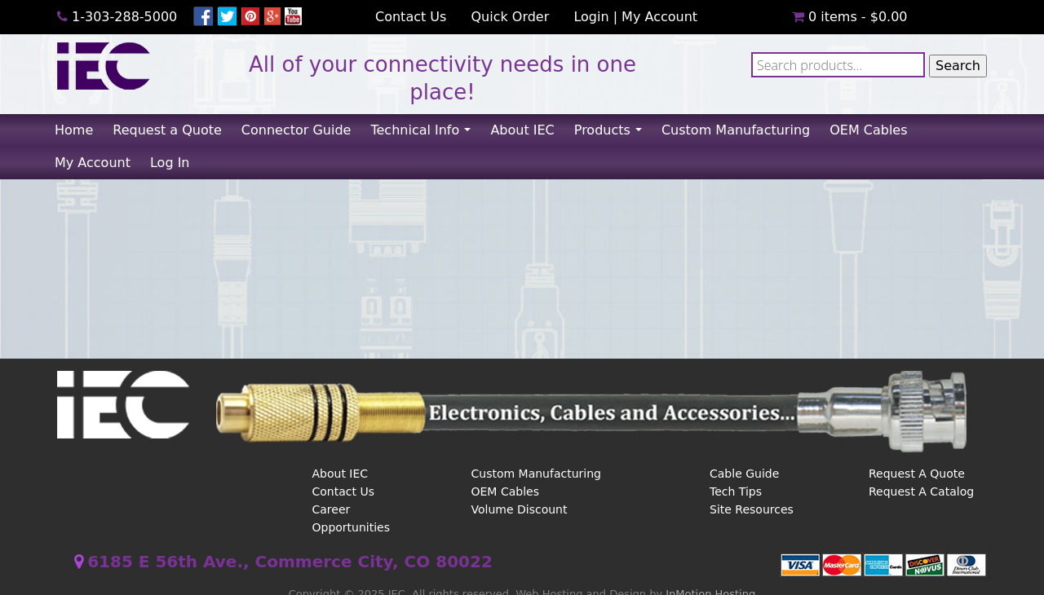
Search (958, 65)
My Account (659, 16)
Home (74, 130)
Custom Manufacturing (735, 130)
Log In (170, 162)
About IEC (522, 130)
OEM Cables (868, 130)
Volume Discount (519, 509)
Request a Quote (167, 130)
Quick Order (510, 16)
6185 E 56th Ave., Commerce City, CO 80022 (290, 561)
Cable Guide (744, 473)
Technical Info (425, 134)
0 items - (850, 16)
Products (612, 134)
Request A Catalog (921, 491)
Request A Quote (917, 473)
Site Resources (752, 509)
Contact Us (410, 16)
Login (590, 16)
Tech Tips (736, 491)
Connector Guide (296, 130)
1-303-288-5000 (124, 16)
